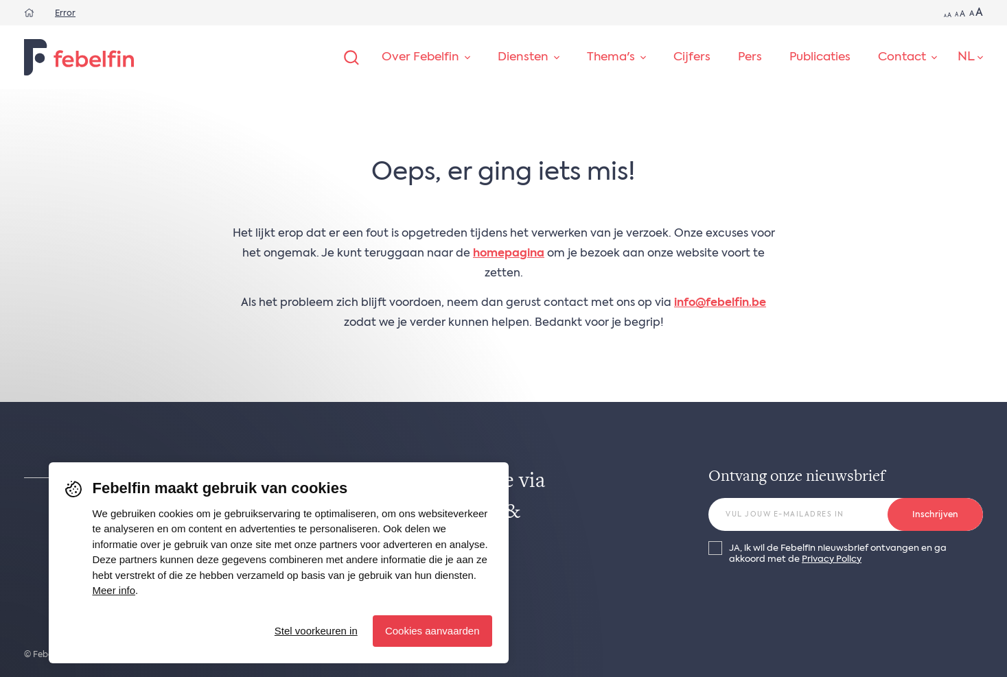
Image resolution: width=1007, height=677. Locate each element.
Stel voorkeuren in (316, 631)
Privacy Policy (831, 559)
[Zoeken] (351, 57)
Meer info (114, 590)
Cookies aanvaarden (432, 631)
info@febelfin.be (720, 303)
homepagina (508, 253)
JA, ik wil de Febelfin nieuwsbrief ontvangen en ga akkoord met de (838, 553)
